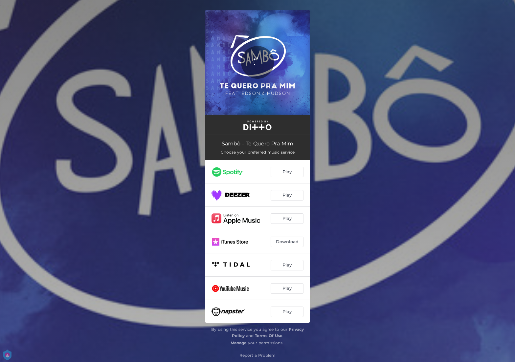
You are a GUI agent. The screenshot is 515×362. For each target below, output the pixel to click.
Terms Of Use (268, 335)
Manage (239, 342)
